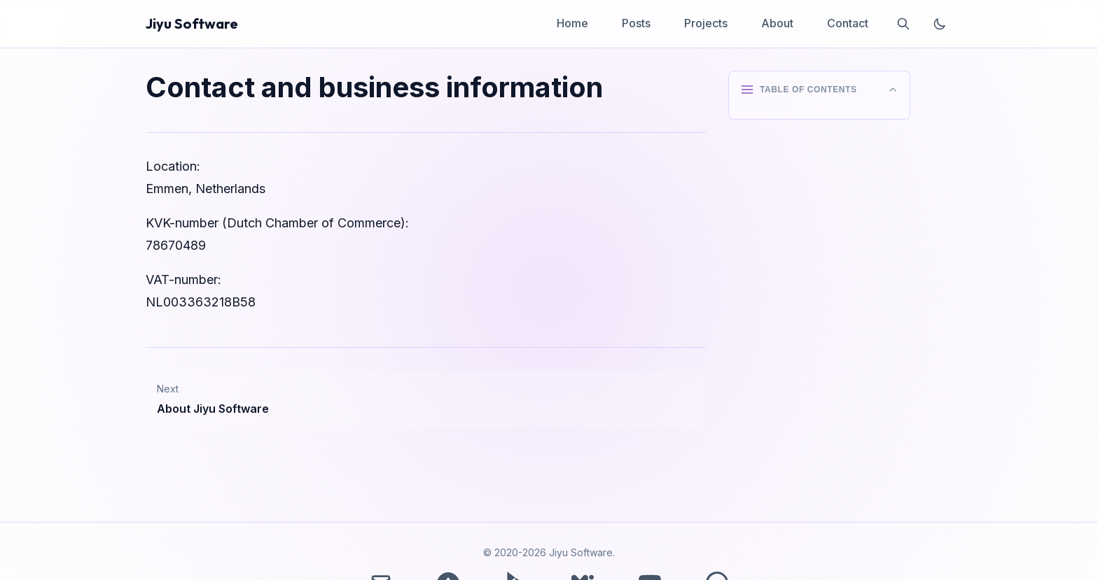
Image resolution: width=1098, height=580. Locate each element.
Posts (636, 23)
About (777, 23)
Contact (847, 23)
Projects (706, 23)
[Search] (903, 23)
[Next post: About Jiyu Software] (426, 399)
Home (572, 23)
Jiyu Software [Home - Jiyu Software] (192, 23)
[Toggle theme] (939, 23)
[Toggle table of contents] (819, 89)
